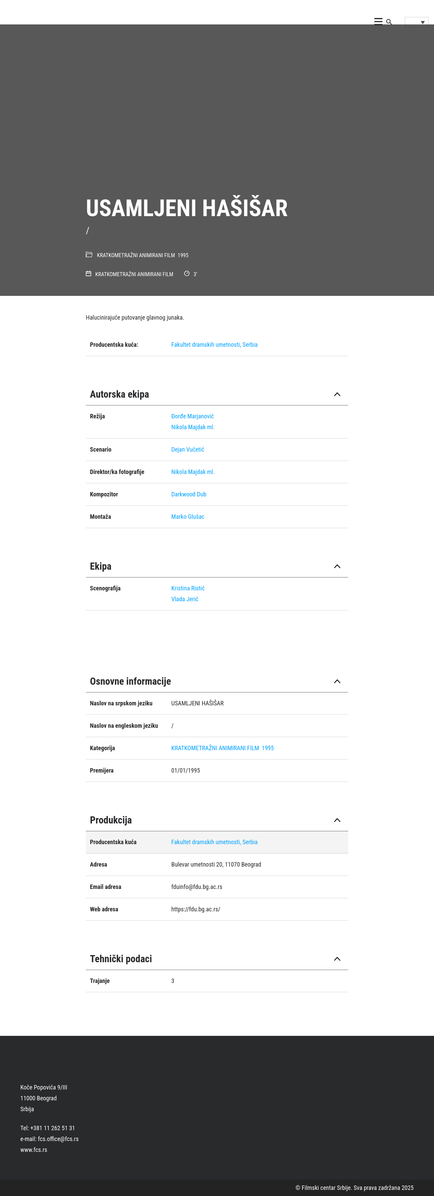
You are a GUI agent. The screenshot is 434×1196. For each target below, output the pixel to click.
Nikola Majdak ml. (193, 427)
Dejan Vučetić (187, 449)
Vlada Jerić (184, 599)
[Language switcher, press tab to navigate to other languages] (417, 22)
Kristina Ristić (187, 588)
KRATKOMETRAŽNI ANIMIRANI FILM (136, 255)
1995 (183, 255)
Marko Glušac (187, 516)
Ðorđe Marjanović (192, 416)
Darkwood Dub (188, 494)
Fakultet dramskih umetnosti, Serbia (214, 344)
